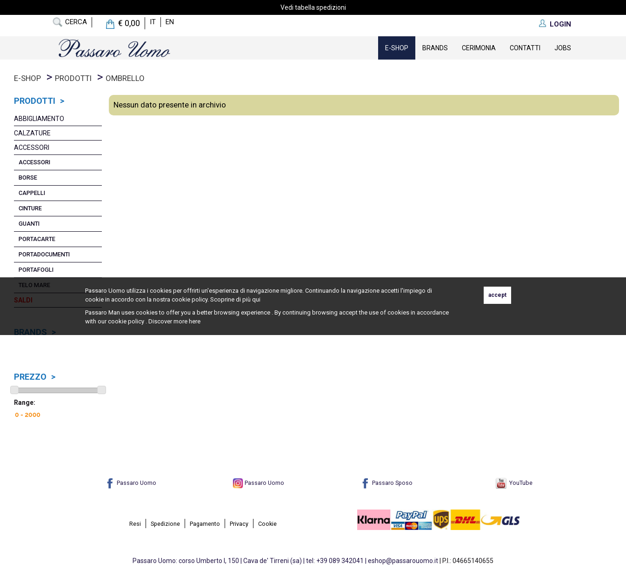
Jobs (562, 48)
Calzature (32, 133)
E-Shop (396, 48)
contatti (525, 48)
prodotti (73, 78)
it (153, 22)
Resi (135, 523)
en (170, 22)
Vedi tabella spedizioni (313, 7)
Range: (24, 402)
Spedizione (165, 523)
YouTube (514, 482)
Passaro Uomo (130, 482)
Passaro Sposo (386, 482)
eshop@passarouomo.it (403, 560)
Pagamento (205, 523)
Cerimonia (479, 48)
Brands (435, 48)
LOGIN (560, 24)
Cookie (267, 523)
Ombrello (125, 78)
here (194, 321)
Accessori (31, 147)
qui (256, 299)
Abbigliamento (39, 118)
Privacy (239, 523)
